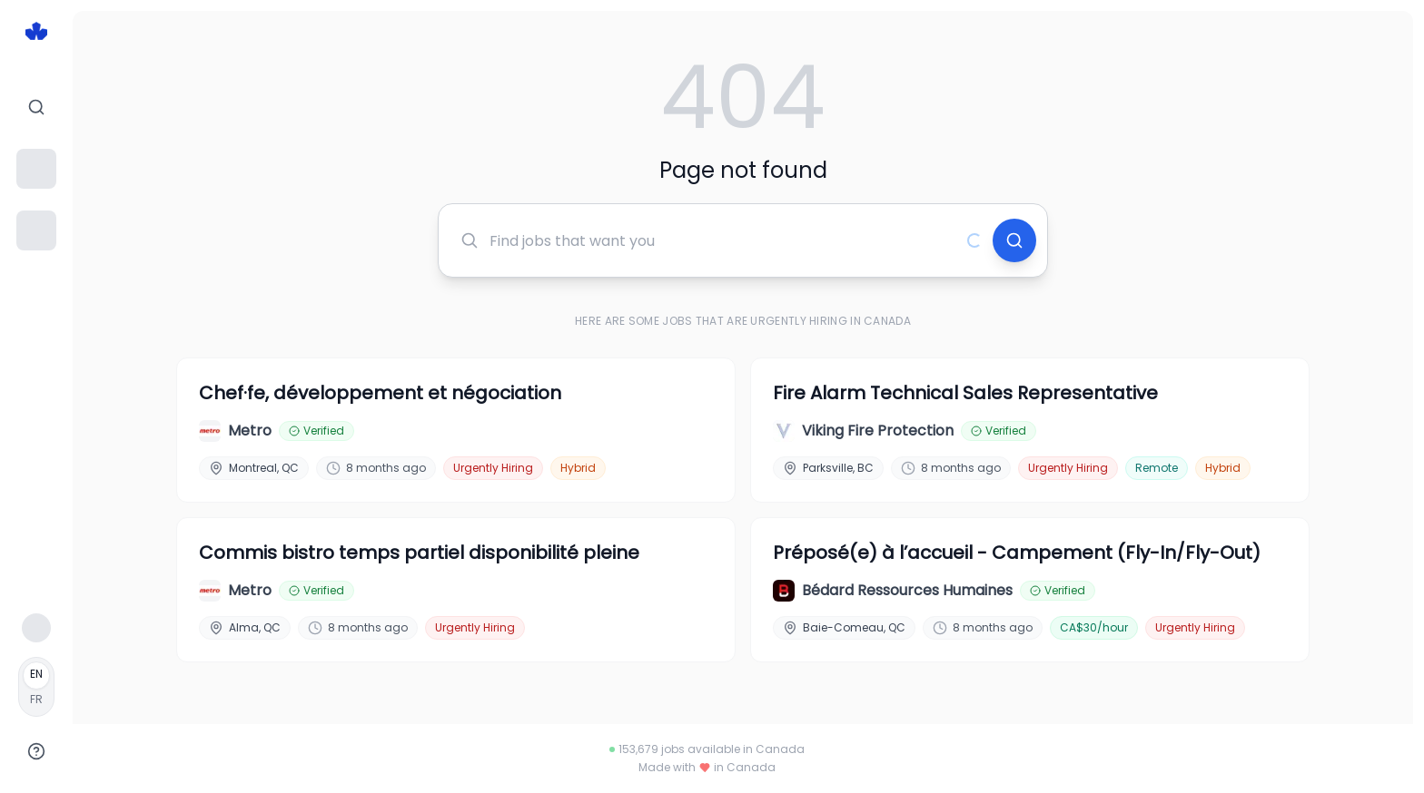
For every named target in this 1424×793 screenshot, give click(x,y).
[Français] (36, 687)
